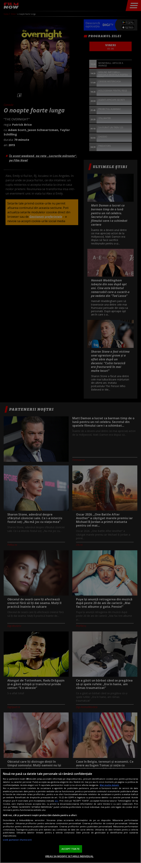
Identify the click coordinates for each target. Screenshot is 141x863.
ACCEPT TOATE (70, 848)
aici (56, 800)
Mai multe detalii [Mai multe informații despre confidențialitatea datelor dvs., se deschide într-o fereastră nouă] (109, 785)
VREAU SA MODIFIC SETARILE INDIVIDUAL (69, 856)
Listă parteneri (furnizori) (17, 839)
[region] (70, 815)
